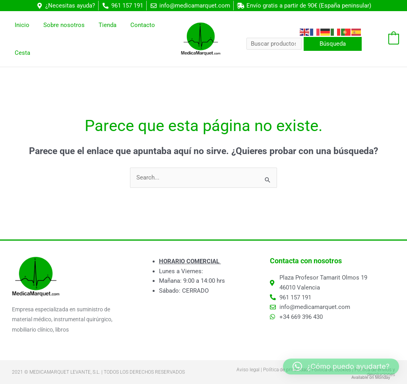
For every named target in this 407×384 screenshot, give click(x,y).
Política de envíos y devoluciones (375, 372)
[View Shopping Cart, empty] (384, 39)
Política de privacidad (285, 369)
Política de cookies (331, 369)
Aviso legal (248, 369)
